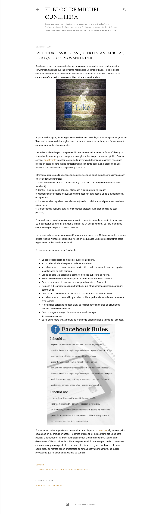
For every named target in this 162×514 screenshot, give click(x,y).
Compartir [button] (40, 465)
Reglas (87, 469)
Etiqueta (49, 469)
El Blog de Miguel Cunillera (72, 13)
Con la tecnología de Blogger (81, 504)
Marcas (66, 469)
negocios (102, 430)
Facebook (58, 469)
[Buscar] (125, 9)
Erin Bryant (49, 160)
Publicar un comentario (49, 485)
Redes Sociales (77, 469)
